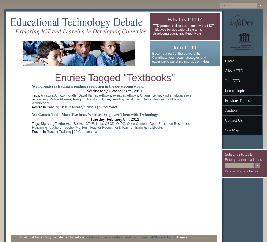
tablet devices (154, 99)
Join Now (202, 61)
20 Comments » (85, 132)
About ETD (234, 71)
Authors (231, 110)
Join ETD (232, 81)
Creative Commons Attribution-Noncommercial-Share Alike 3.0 (130, 237)
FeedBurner (250, 171)
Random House (98, 99)
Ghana (145, 95)
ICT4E (89, 124)
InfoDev (242, 21)
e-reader (119, 95)
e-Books (105, 95)
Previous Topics (237, 101)
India (99, 124)
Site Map (232, 130)
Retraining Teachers (47, 128)
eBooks (132, 95)
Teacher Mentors (75, 128)
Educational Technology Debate (78, 26)
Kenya (156, 95)
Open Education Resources (169, 124)
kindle (167, 95)
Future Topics (235, 91)
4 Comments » (109, 107)
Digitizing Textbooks (55, 124)
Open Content (137, 124)
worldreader (40, 103)
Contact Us (234, 120)
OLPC (120, 124)
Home (230, 61)
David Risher (87, 95)
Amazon (47, 95)
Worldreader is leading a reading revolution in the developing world (88, 86)
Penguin (79, 99)
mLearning (40, 99)
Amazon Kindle (65, 95)
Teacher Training (134, 128)
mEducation (182, 95)
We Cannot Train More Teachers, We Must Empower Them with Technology (95, 114)
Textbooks (173, 99)
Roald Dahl (134, 99)
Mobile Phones (60, 99)
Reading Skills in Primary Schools (71, 107)
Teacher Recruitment (104, 128)
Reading (118, 99)
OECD (109, 124)
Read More (193, 33)
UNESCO (242, 41)
